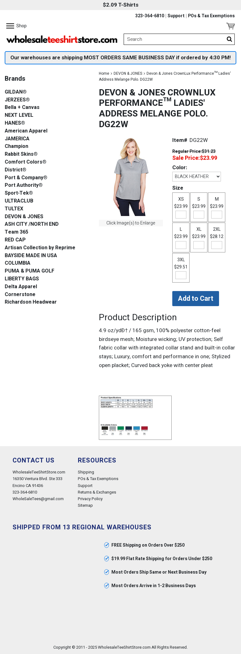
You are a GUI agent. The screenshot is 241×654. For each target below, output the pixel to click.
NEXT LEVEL (19, 115)
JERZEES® (17, 100)
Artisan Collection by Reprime (40, 248)
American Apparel (26, 131)
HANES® (15, 123)
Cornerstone (20, 294)
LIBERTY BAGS (22, 279)
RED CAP (15, 240)
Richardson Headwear (31, 302)
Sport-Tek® (19, 193)
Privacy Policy (90, 499)
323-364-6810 (149, 16)
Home (104, 73)
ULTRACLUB (19, 201)
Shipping (86, 472)
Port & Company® (26, 178)
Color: (179, 167)
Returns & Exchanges (97, 492)
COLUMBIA (17, 263)
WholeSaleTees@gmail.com (38, 499)
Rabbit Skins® (21, 154)
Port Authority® (24, 185)
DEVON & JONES (128, 73)
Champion (16, 146)
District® (15, 170)
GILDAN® (16, 92)
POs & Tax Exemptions (211, 16)
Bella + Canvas (22, 107)
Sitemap (85, 505)
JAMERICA (17, 139)
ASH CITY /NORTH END (32, 224)
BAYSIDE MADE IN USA (31, 255)
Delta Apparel (21, 287)
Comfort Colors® (25, 162)
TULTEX (14, 209)
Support (176, 16)
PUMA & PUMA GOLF (29, 271)
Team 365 (16, 232)
